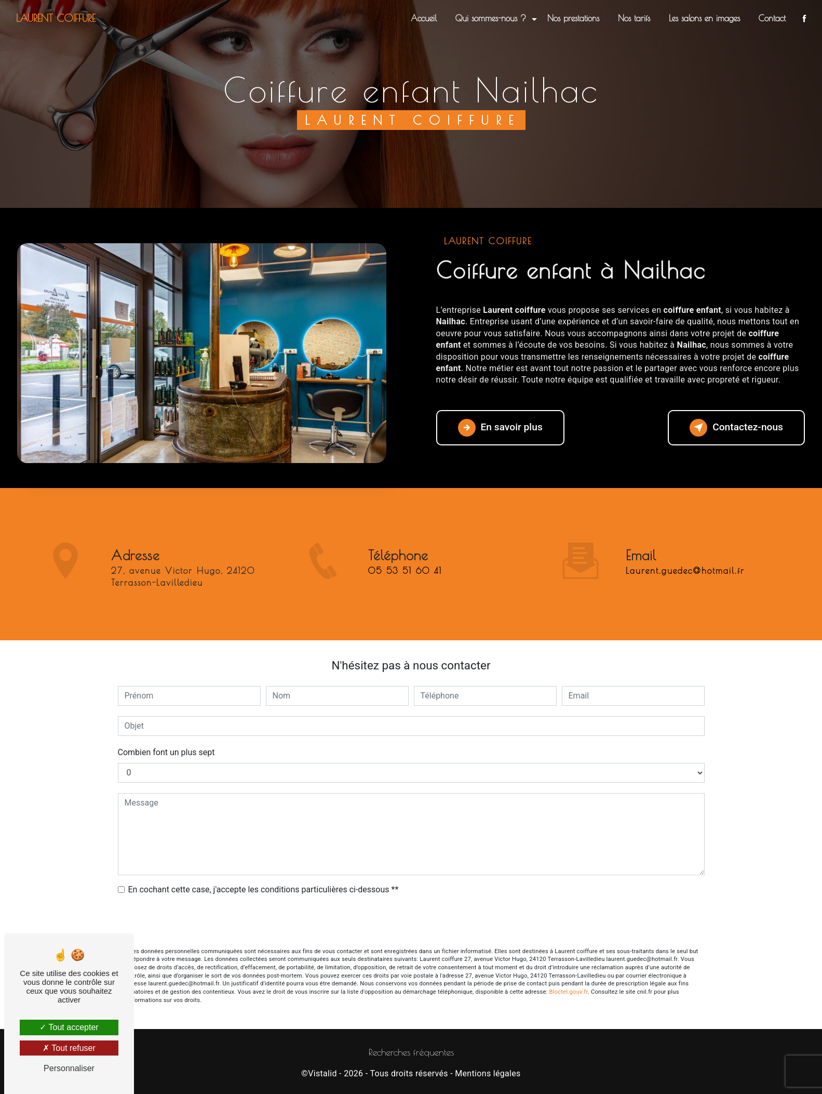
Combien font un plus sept (166, 752)
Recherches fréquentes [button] (411, 1052)
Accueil (424, 18)
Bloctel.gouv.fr (568, 991)
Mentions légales (487, 1073)
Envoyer (411, 922)
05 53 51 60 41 (405, 589)
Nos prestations (573, 18)
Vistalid (322, 1073)
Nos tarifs (634, 18)
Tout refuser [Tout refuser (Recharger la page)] (69, 1048)
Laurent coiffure (56, 18)
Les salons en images (704, 18)
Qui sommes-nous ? (490, 18)
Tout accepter (68, 1027)
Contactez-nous (736, 428)
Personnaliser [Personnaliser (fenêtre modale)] (69, 1068)
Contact (772, 18)
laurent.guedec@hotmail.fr (685, 552)
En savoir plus (500, 428)
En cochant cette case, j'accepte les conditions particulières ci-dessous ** (263, 889)
